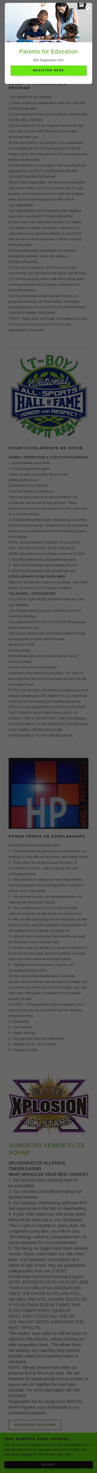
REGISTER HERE (48, 70)
